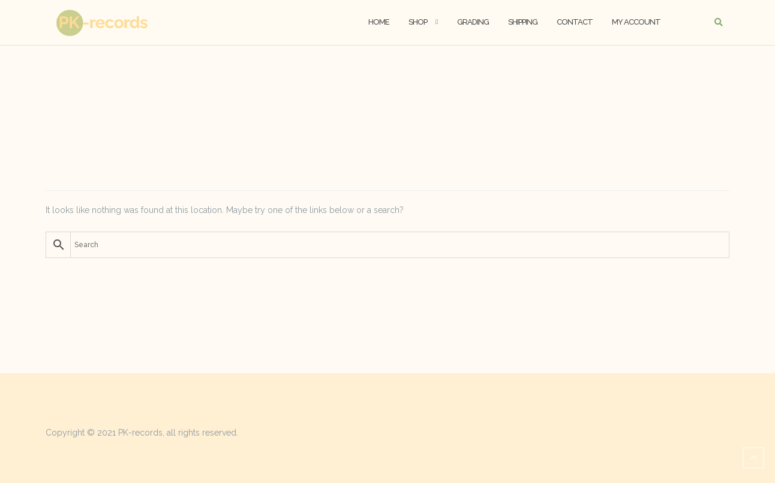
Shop (417, 21)
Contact (575, 21)
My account (636, 21)
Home (378, 21)
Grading (473, 21)
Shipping (522, 21)
